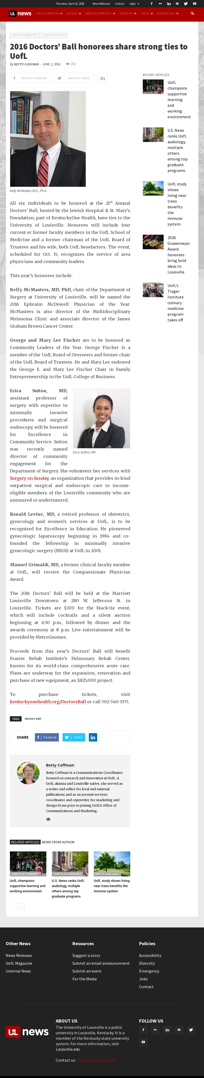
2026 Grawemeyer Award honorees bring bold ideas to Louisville (179, 255)
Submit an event (87, 971)
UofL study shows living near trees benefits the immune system (112, 886)
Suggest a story (86, 955)
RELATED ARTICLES (25, 842)
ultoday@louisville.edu (97, 1060)
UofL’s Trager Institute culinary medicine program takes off (176, 302)
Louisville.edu (68, 1049)
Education (128, 13)
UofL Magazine (19, 963)
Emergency (149, 971)
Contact (120, 3)
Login (134, 3)
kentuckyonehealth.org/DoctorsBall (48, 701)
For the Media (84, 978)
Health (147, 13)
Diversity (147, 963)
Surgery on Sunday (29, 478)
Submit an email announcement (101, 963)
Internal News (18, 971)
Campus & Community (100, 13)
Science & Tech (168, 13)
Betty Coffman (26, 64)
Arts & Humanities (50, 13)
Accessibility (150, 955)
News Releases (101, 3)
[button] (192, 13)
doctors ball (33, 718)
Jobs (143, 978)
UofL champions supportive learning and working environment (28, 886)
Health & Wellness (54, 35)
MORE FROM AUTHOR (58, 842)
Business (74, 13)
